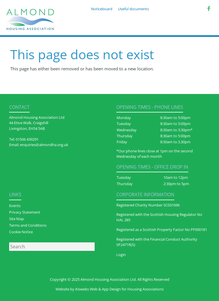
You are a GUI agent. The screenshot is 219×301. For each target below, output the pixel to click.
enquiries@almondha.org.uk (44, 144)
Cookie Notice (21, 231)
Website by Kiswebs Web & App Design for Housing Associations (110, 289)
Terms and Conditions (27, 225)
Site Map (16, 218)
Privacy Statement (24, 212)
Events (15, 205)
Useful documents (133, 8)
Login (121, 254)
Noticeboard (101, 8)
